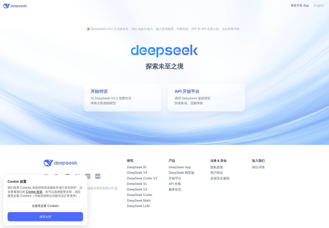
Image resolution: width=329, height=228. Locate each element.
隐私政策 (216, 167)
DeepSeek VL (137, 184)
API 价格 (175, 184)
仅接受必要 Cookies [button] (45, 205)
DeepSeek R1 (136, 167)
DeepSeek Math (139, 200)
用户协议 (216, 173)
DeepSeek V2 (137, 189)
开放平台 (175, 178)
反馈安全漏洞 (219, 178)
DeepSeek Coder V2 (142, 178)
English (319, 5)
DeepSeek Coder (139, 195)
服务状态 (175, 189)
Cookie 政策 (34, 191)
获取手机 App (300, 5)
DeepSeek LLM (138, 206)
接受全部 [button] (45, 216)
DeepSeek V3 (137, 173)
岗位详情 (258, 167)
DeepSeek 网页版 (181, 173)
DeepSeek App (180, 167)
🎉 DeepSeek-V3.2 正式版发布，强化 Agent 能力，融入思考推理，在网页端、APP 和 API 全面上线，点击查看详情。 (164, 29)
